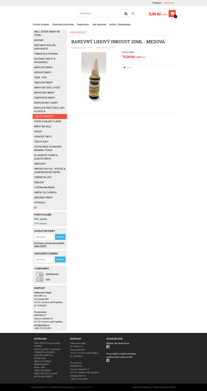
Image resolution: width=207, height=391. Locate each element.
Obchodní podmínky (63, 24)
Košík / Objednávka (120, 24)
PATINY (38, 131)
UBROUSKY (40, 163)
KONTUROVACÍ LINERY (46, 102)
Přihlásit (60, 237)
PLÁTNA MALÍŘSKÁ (44, 187)
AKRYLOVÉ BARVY (43, 67)
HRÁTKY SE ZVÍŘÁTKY (45, 192)
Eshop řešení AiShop (142, 387)
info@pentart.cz (41, 325)
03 (35, 207)
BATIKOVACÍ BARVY (44, 92)
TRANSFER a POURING (46, 53)
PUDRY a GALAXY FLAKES (47, 121)
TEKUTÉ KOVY (41, 141)
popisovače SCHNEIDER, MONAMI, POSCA (48, 148)
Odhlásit (60, 259)
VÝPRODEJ (40, 202)
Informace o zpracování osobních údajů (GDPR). (49, 244)
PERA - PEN (40, 77)
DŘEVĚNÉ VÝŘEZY (43, 197)
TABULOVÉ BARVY (43, 82)
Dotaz (128, 67)
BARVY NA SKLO (42, 126)
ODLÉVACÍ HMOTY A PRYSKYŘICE (44, 61)
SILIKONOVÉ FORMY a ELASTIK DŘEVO (46, 157)
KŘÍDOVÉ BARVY (42, 72)
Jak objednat (99, 24)
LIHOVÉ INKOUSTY (78, 32)
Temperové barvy (44, 97)
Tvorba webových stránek (164, 387)
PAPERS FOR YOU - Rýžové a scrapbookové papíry (49, 170)
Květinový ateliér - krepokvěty (45, 47)
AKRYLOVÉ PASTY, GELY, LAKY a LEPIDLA (49, 109)
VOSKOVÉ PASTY (43, 136)
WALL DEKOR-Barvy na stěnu (47, 33)
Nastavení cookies (84, 387)
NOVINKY (39, 40)
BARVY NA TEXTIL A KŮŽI (47, 87)
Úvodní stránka (41, 24)
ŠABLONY (39, 182)
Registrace (169, 3)
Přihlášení (157, 3)
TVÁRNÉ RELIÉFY (43, 177)
